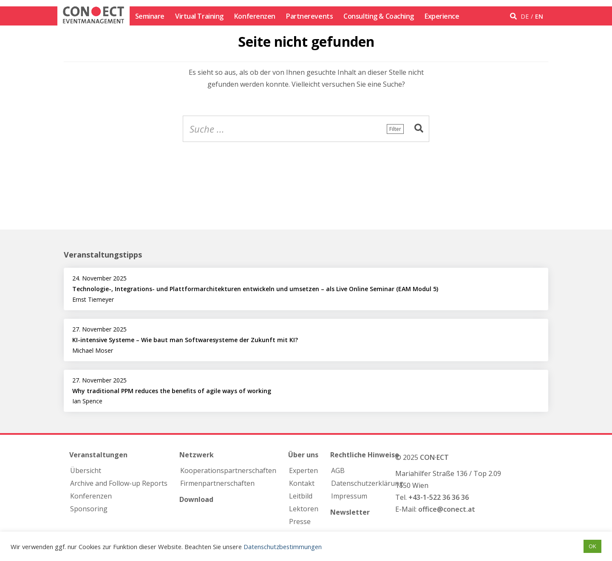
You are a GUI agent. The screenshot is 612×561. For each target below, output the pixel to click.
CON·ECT (434, 457)
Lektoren (303, 508)
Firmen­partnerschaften (217, 483)
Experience (442, 16)
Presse (300, 521)
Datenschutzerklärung (367, 483)
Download (196, 499)
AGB (338, 470)
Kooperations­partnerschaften (228, 470)
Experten (303, 470)
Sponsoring (89, 508)
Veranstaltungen (98, 454)
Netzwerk (196, 454)
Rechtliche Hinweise (364, 454)
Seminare (149, 16)
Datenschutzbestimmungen (283, 546)
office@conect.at (446, 509)
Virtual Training (199, 16)
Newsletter (350, 512)
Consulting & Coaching (378, 16)
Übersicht (85, 470)
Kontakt (301, 483)
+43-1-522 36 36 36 (438, 497)
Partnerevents (309, 16)
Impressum (349, 496)
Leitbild (300, 496)
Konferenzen (254, 16)
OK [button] (592, 546)
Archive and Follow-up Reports (118, 483)
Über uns (303, 454)
